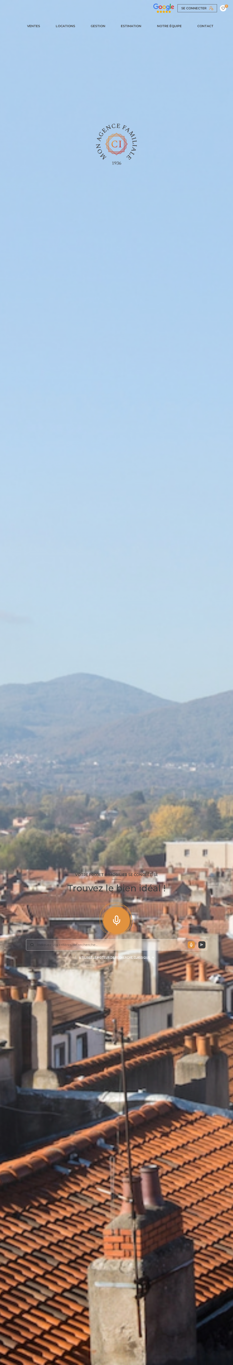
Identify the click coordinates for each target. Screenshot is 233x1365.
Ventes (33, 26)
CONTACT (205, 26)
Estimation (131, 26)
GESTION (98, 26)
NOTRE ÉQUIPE (169, 26)
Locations (65, 26)
